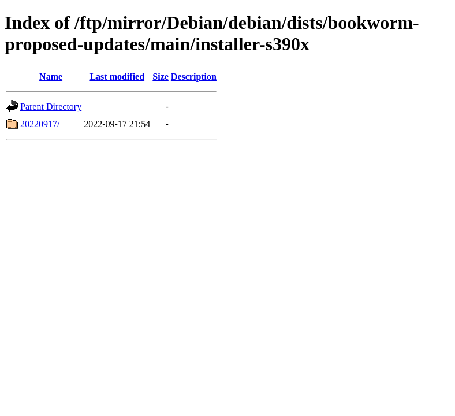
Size (160, 76)
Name (50, 76)
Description (194, 76)
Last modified (116, 76)
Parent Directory (50, 107)
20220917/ (39, 124)
